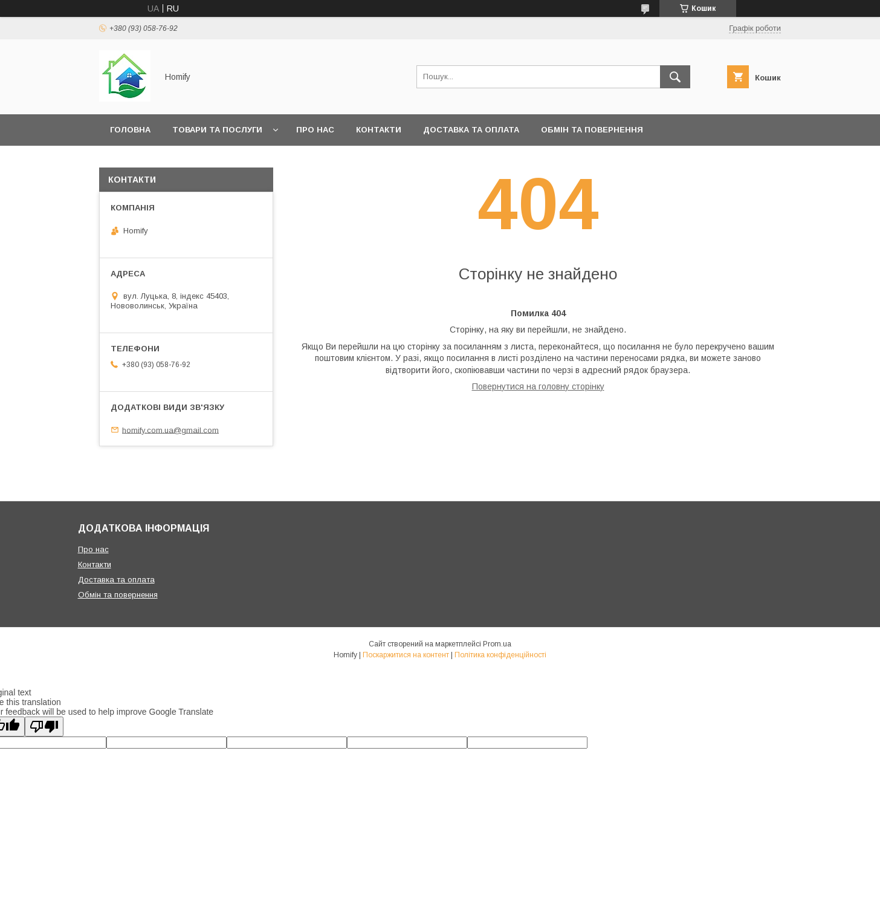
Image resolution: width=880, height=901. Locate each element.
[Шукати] (675, 76)
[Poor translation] (44, 727)
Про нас (315, 129)
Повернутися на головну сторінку (538, 386)
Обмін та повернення (592, 129)
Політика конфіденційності (500, 655)
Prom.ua (497, 644)
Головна (130, 129)
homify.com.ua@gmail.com (170, 429)
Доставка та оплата (471, 129)
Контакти (378, 129)
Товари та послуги (217, 129)
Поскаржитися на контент (406, 655)
